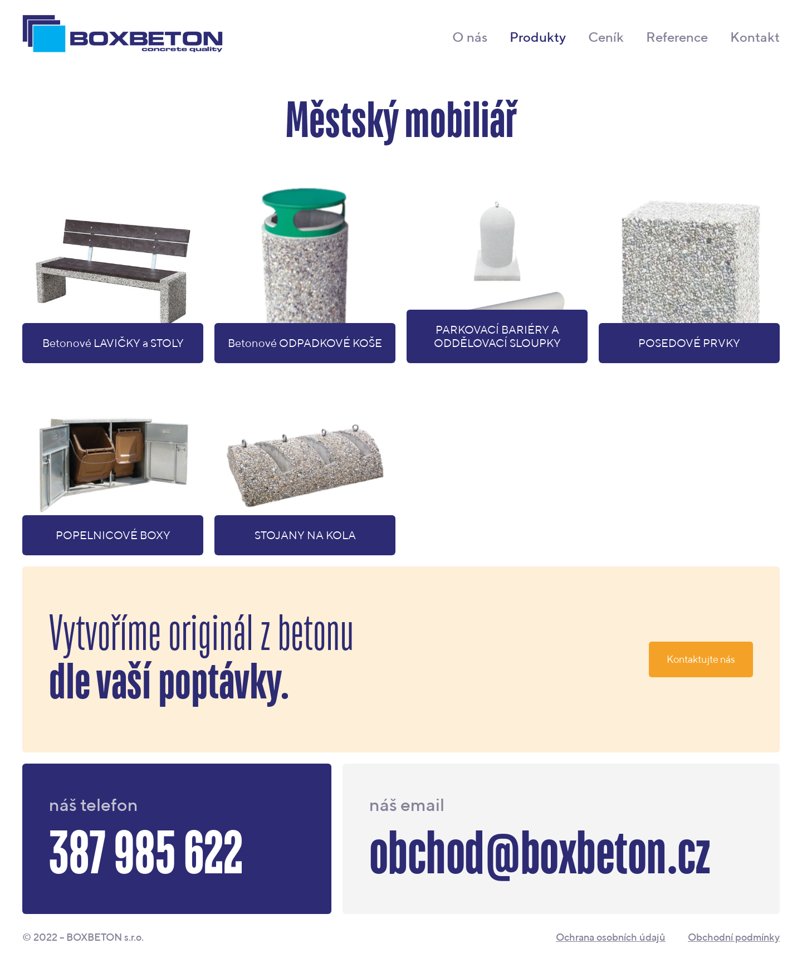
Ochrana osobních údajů (611, 937)
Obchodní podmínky (734, 937)
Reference (677, 37)
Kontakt (755, 37)
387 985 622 (145, 855)
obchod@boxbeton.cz (539, 855)
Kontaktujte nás (701, 659)
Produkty (538, 37)
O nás (469, 37)
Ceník (606, 37)
